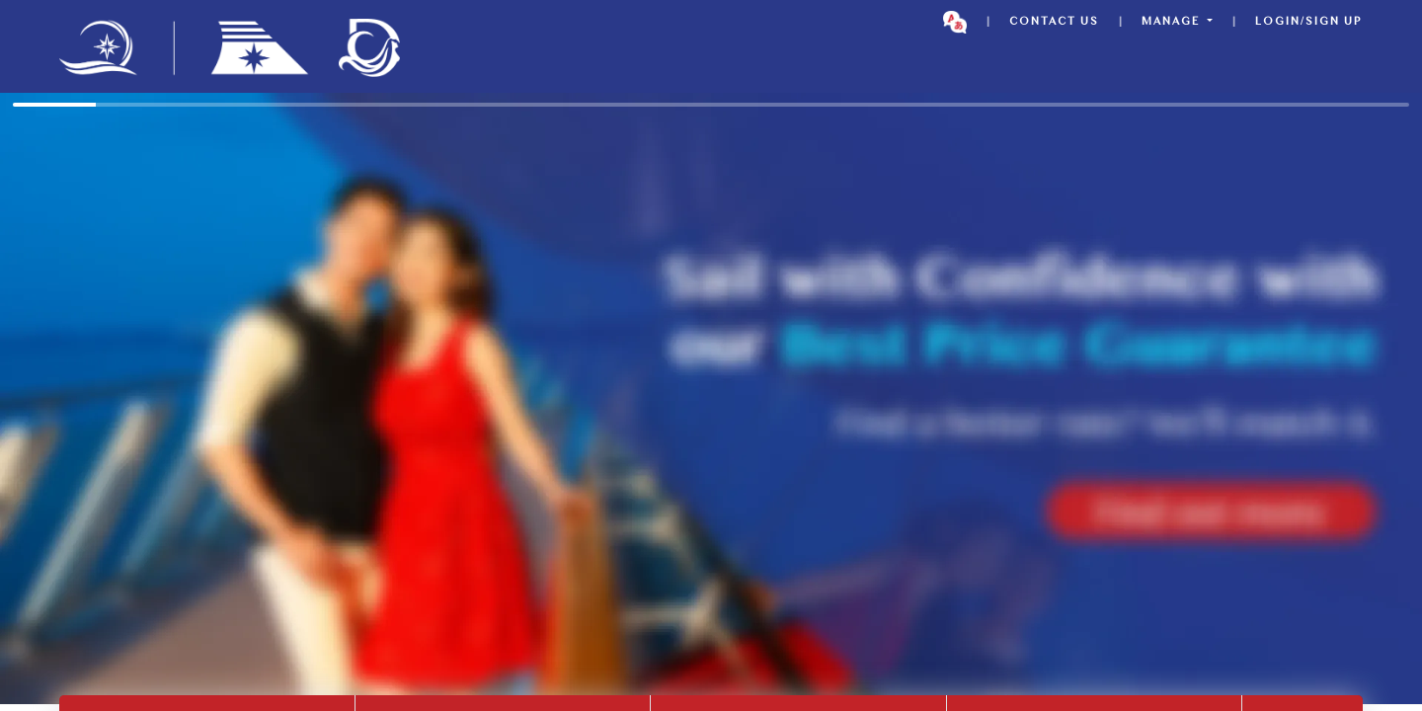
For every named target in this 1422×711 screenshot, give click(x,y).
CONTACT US (1054, 22)
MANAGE (1173, 22)
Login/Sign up (1309, 22)
